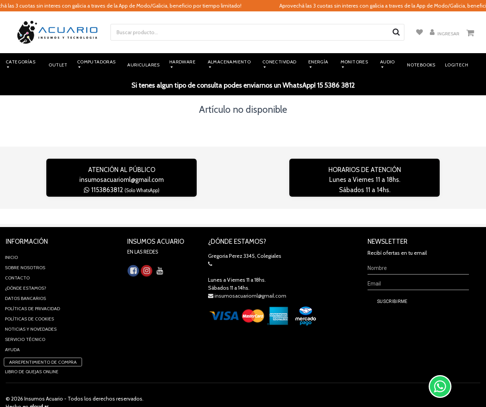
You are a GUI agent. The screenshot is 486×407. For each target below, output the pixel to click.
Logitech (456, 65)
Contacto (17, 262)
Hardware (182, 62)
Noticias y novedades (31, 314)
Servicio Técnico (25, 324)
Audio (387, 62)
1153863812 (121, 190)
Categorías (20, 62)
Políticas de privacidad (32, 293)
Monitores (354, 62)
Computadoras (96, 62)
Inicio (11, 242)
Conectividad (279, 62)
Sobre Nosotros (25, 252)
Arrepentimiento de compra (43, 347)
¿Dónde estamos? (25, 273)
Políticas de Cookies (29, 303)
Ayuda (12, 334)
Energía (318, 62)
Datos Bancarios (25, 283)
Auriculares (143, 65)
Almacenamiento (229, 62)
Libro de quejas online (31, 356)
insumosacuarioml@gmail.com (121, 179)
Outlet (58, 65)
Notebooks (421, 65)
